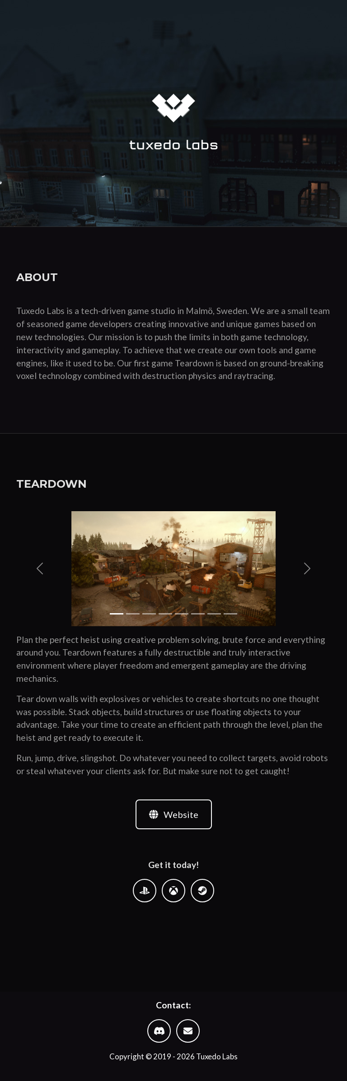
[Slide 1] (116, 614)
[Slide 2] (133, 614)
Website (173, 814)
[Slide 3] (149, 614)
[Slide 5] (181, 614)
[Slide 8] (230, 614)
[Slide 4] (165, 614)
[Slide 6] (198, 614)
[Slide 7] (214, 614)
